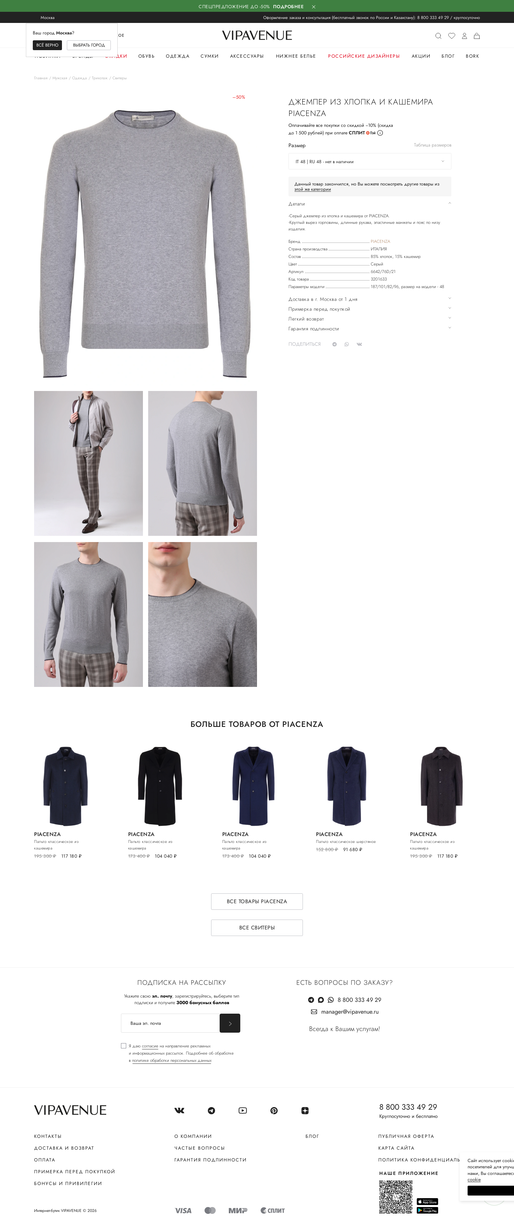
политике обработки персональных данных (171, 1060)
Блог (448, 56)
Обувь (146, 56)
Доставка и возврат (64, 1148)
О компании (193, 1136)
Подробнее (288, 6)
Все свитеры (257, 927)
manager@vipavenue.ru (350, 1012)
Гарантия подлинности (210, 1160)
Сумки (210, 56)
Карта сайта (396, 1148)
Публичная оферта (406, 1136)
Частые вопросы (199, 1148)
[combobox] (369, 161)
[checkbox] (177, 1053)
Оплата (44, 1160)
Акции (421, 56)
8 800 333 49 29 (433, 17)
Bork (472, 56)
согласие (150, 1046)
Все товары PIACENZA (257, 901)
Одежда (177, 56)
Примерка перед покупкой (74, 1171)
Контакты (48, 1136)
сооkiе (385, 1179)
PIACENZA (380, 241)
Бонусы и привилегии (68, 1183)
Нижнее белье (296, 56)
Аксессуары (247, 56)
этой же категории (312, 189)
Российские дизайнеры (364, 56)
